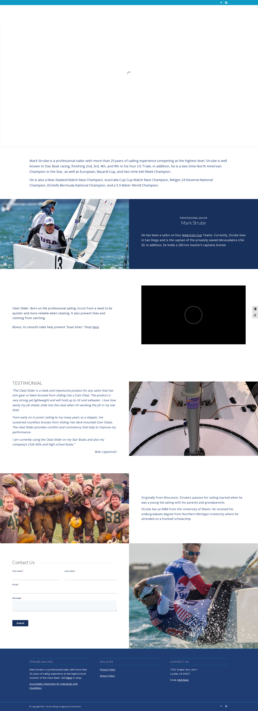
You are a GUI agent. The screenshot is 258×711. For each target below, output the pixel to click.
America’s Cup (192, 235)
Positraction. (75, 706)
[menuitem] (173, 12)
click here (183, 680)
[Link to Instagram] (226, 2)
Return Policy (107, 675)
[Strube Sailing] (38, 12)
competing (165, 160)
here (95, 327)
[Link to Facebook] (221, 2)
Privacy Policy (107, 669)
